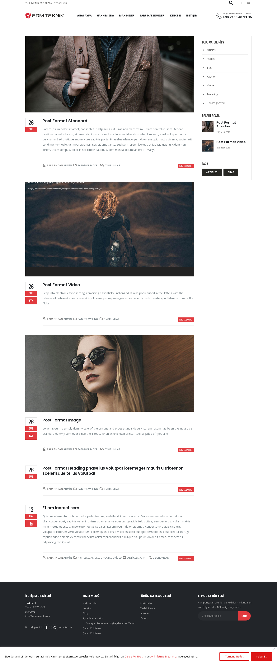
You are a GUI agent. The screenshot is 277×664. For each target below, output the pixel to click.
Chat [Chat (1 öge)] (231, 172)
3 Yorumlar (161, 557)
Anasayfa (84, 15)
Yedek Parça (147, 608)
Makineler (126, 15)
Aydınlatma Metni (93, 618)
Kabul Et (261, 656)
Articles (83, 557)
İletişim (191, 15)
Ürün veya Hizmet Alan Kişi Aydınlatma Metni (108, 623)
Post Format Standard (65, 121)
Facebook (46, 627)
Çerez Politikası (134, 656)
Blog (85, 613)
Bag (80, 319)
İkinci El (175, 15)
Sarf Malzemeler (151, 15)
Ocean (144, 618)
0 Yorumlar (112, 165)
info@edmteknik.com (37, 616)
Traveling (91, 319)
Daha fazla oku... (185, 166)
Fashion (83, 165)
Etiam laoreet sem (61, 508)
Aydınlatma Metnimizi (163, 656)
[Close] (274, 649)
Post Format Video (61, 285)
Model (94, 165)
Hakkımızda (105, 15)
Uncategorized (111, 557)
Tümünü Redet (234, 656)
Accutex (144, 613)
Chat (143, 557)
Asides (95, 557)
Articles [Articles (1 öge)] (212, 172)
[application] (109, 229)
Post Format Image (62, 420)
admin (67, 165)
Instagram (54, 627)
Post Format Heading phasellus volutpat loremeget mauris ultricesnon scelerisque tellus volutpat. (113, 470)
